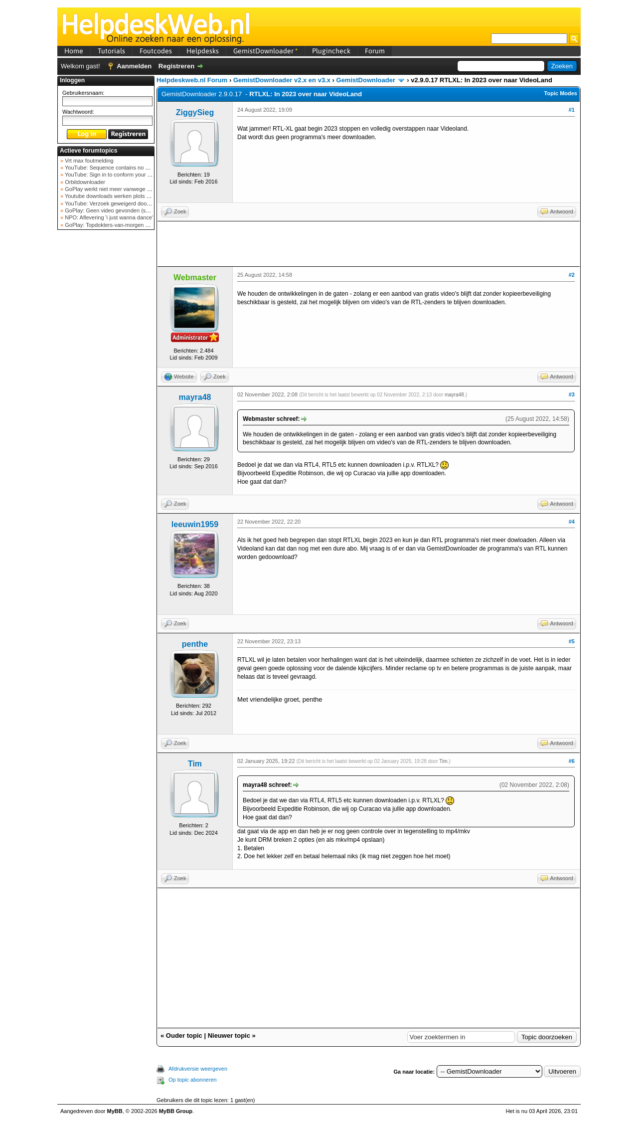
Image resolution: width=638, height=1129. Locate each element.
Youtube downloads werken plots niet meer (116, 196)
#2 (572, 275)
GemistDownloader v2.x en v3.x (281, 80)
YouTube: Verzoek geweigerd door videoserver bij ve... (130, 203)
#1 (572, 110)
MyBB (115, 1111)
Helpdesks (202, 51)
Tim (195, 763)
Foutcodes (156, 51)
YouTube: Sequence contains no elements (115, 168)
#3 (572, 394)
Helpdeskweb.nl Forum (192, 80)
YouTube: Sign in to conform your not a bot (115, 175)
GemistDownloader (265, 51)
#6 (572, 761)
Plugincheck (331, 51)
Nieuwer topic (229, 1035)
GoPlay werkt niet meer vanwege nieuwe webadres (126, 189)
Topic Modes (560, 93)
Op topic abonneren (192, 1080)
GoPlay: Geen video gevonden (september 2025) (123, 210)
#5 (572, 641)
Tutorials (111, 51)
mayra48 (195, 397)
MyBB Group (175, 1111)
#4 (572, 522)
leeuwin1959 (194, 524)
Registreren (176, 66)
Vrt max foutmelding (88, 161)
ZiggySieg (195, 112)
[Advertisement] (106, 391)
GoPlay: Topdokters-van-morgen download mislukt (125, 225)
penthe (195, 644)
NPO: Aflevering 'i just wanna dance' (108, 217)
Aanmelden (134, 66)
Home (73, 51)
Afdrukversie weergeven (197, 1069)
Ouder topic (184, 1035)
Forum (375, 51)
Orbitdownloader (84, 182)
